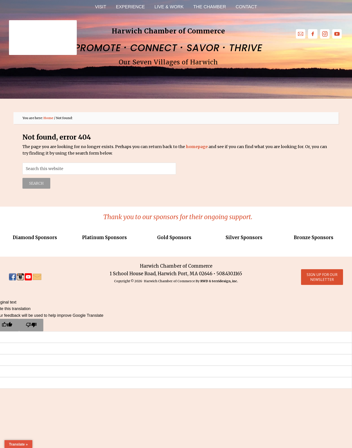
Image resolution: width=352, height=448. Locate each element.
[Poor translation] (31, 325)
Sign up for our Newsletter (320, 277)
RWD (204, 281)
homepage (197, 146)
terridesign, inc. (225, 281)
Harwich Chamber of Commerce (42, 31)
